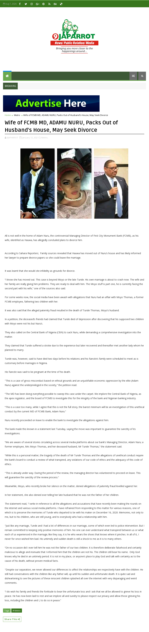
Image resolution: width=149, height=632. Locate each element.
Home (8, 115)
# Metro (17, 610)
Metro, (45, 137)
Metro (17, 115)
